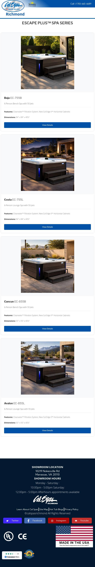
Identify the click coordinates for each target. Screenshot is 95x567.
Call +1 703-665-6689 (80, 3)
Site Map (43, 509)
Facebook (34, 520)
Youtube (82, 520)
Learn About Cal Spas (27, 509)
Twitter (12, 520)
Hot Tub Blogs (56, 509)
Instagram (58, 520)
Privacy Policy (71, 509)
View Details (47, 125)
